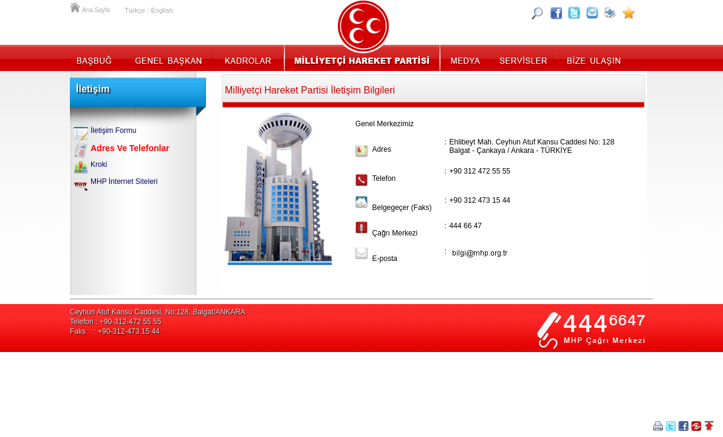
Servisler (522, 57)
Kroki (99, 164)
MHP (362, 57)
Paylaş (696, 426)
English (162, 10)
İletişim (592, 57)
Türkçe (135, 10)
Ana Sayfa (76, 6)
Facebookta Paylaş (683, 426)
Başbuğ (97, 57)
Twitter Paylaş (671, 426)
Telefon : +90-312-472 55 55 (115, 321)
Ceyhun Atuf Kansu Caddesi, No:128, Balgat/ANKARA (157, 312)
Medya (464, 57)
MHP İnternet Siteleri (124, 181)
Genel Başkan (169, 57)
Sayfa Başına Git (709, 426)
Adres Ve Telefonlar (130, 148)
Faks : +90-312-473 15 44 (115, 331)
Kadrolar (248, 57)
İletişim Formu (113, 130)
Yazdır (658, 426)
